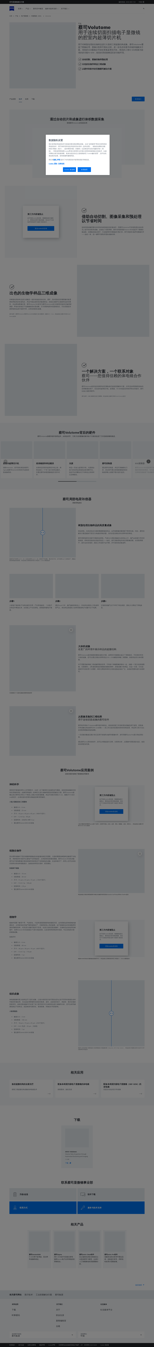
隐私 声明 (56, 160)
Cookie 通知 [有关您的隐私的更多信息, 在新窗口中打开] (53, 163)
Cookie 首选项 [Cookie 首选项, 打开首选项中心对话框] (69, 169)
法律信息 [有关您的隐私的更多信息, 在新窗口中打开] (61, 163)
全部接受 (84, 169)
